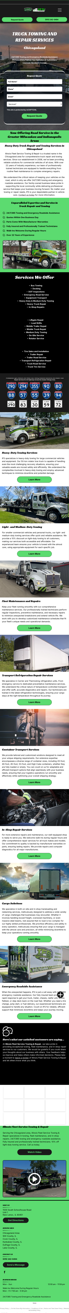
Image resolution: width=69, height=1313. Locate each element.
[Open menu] (60, 10)
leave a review (22, 1058)
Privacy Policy (4, 1308)
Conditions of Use (37, 1308)
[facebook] (4, 1272)
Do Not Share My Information (20, 1308)
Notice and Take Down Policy (53, 1308)
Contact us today (26, 195)
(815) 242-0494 (10, 1259)
